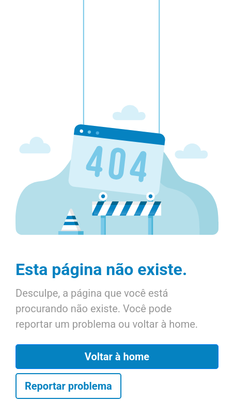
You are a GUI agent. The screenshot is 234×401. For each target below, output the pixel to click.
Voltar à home (117, 356)
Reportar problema (68, 386)
